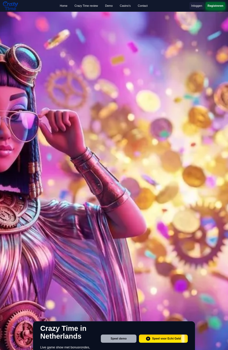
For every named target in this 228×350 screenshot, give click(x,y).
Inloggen (196, 5)
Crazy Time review (86, 5)
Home (64, 5)
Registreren (215, 5)
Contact (142, 5)
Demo (109, 5)
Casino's (125, 5)
